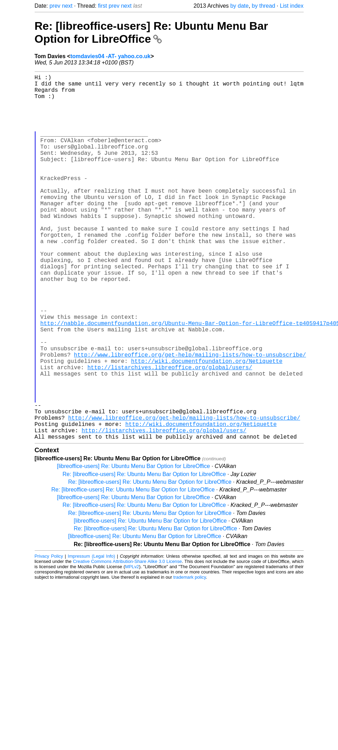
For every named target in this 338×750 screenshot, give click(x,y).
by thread (263, 6)
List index (292, 6)
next (67, 6)
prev (54, 6)
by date (239, 6)
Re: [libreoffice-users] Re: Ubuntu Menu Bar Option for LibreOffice (151, 32)
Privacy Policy (49, 637)
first (102, 6)
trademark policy (189, 658)
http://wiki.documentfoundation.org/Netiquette (206, 425)
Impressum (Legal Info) (91, 637)
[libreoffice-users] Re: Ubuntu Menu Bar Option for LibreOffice (133, 547)
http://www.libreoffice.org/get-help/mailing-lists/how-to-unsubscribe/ (190, 417)
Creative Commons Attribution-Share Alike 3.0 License (127, 642)
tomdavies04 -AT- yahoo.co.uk (110, 56)
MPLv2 (132, 648)
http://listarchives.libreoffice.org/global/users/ (170, 433)
